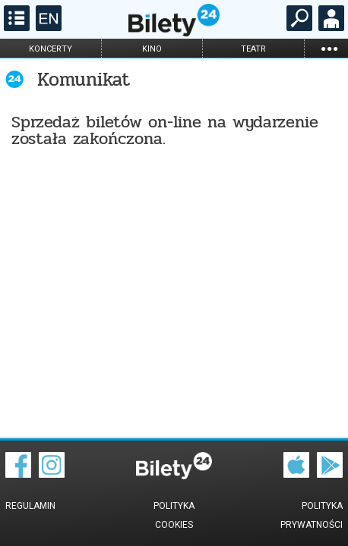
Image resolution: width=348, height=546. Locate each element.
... (329, 48)
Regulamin (30, 505)
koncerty (50, 49)
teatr (253, 49)
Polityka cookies (174, 515)
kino (152, 49)
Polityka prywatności (311, 515)
